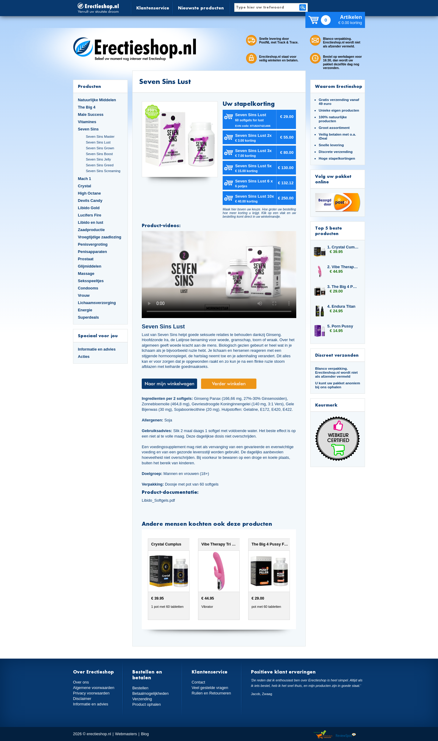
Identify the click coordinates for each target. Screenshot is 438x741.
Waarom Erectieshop (338, 86)
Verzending (142, 699)
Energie (85, 310)
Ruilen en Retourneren (211, 693)
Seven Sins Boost (99, 154)
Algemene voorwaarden (93, 687)
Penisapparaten (92, 251)
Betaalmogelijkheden (150, 693)
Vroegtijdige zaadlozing (99, 237)
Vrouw (84, 295)
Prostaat (85, 259)
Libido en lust (90, 222)
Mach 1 (84, 178)
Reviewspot (346, 735)
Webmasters (126, 734)
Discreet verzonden (337, 355)
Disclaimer (82, 698)
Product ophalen (146, 704)
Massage (86, 273)
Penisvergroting (93, 244)
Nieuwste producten (201, 7)
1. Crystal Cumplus (343, 247)
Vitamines (87, 121)
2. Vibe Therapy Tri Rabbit (343, 267)
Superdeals (88, 317)
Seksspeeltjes (91, 281)
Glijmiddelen (89, 266)
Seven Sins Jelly (98, 159)
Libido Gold (88, 208)
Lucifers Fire (89, 215)
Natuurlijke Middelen (97, 100)
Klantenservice (152, 7)
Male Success (90, 114)
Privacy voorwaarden (91, 693)
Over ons (81, 682)
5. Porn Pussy (340, 326)
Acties (84, 356)
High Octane (89, 193)
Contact (198, 682)
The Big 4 (87, 107)
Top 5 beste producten (328, 230)
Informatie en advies (97, 349)
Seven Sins (88, 129)
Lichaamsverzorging (97, 302)
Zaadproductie (91, 229)
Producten (89, 86)
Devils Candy (90, 200)
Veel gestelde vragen (210, 687)
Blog (145, 734)
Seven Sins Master (100, 136)
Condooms (88, 288)
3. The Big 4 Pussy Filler (343, 286)
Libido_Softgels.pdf (158, 500)
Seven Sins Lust (98, 142)
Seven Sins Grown (100, 148)
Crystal (84, 186)
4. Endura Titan (341, 306)
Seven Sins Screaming (103, 171)
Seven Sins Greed (99, 165)
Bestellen (140, 688)
